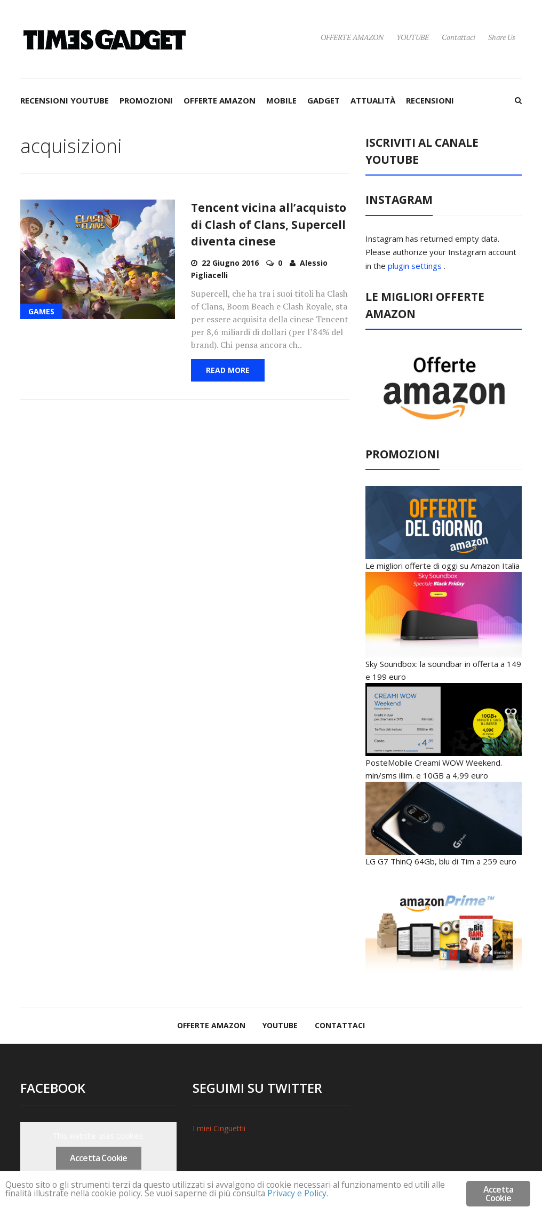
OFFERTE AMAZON (352, 37)
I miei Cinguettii (219, 1128)
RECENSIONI (430, 100)
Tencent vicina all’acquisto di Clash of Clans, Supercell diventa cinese (268, 224)
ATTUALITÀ (372, 100)
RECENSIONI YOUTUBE (64, 100)
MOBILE (281, 100)
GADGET (323, 100)
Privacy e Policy (363, 1195)
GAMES (41, 311)
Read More (228, 370)
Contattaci (458, 37)
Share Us (501, 37)
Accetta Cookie (98, 1158)
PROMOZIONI (146, 100)
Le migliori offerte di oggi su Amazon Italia (442, 565)
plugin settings (416, 265)
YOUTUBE (412, 37)
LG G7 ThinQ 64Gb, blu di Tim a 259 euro (440, 861)
